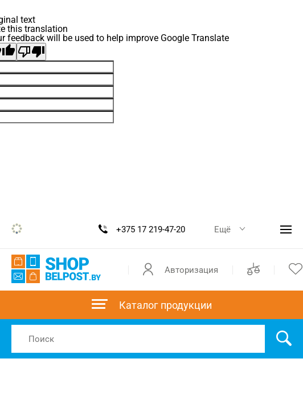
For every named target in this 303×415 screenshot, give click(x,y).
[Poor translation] (31, 52)
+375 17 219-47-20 (150, 229)
